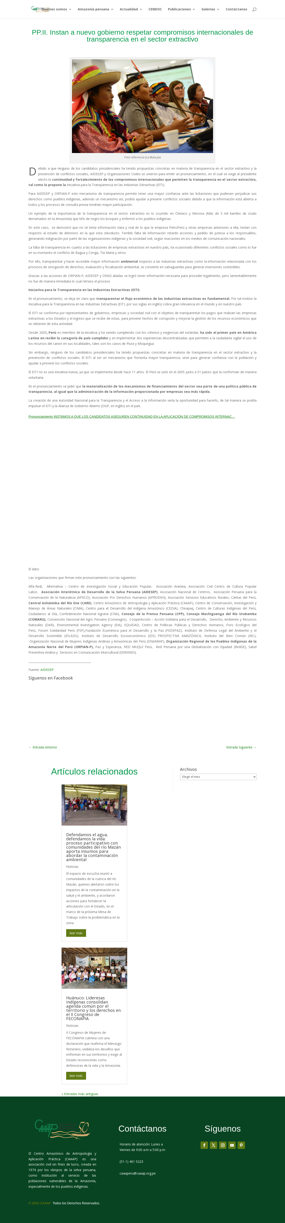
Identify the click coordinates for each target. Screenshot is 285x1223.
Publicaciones (179, 10)
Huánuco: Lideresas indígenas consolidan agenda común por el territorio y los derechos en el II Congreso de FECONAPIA (93, 1008)
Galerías (208, 10)
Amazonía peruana (93, 10)
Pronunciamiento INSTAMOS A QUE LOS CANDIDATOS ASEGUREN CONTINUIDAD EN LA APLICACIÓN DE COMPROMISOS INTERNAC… (131, 416)
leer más (76, 933)
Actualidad (129, 10)
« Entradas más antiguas (80, 1094)
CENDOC (155, 10)
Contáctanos (236, 10)
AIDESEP (47, 669)
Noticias (72, 866)
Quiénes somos (54, 10)
